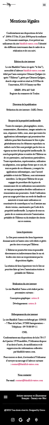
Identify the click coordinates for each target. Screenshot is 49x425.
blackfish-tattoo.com (28, 43)
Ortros (42, 410)
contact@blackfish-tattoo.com (25, 364)
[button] (44, 5)
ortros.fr (35, 298)
